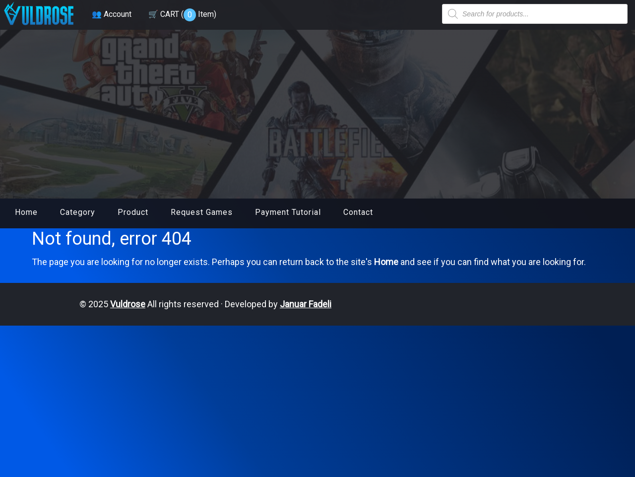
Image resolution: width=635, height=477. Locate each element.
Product (133, 212)
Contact (358, 212)
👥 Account (111, 14)
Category (77, 212)
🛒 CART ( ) (182, 14)
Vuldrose (127, 304)
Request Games (202, 212)
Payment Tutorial (288, 212)
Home (26, 212)
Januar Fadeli (305, 304)
